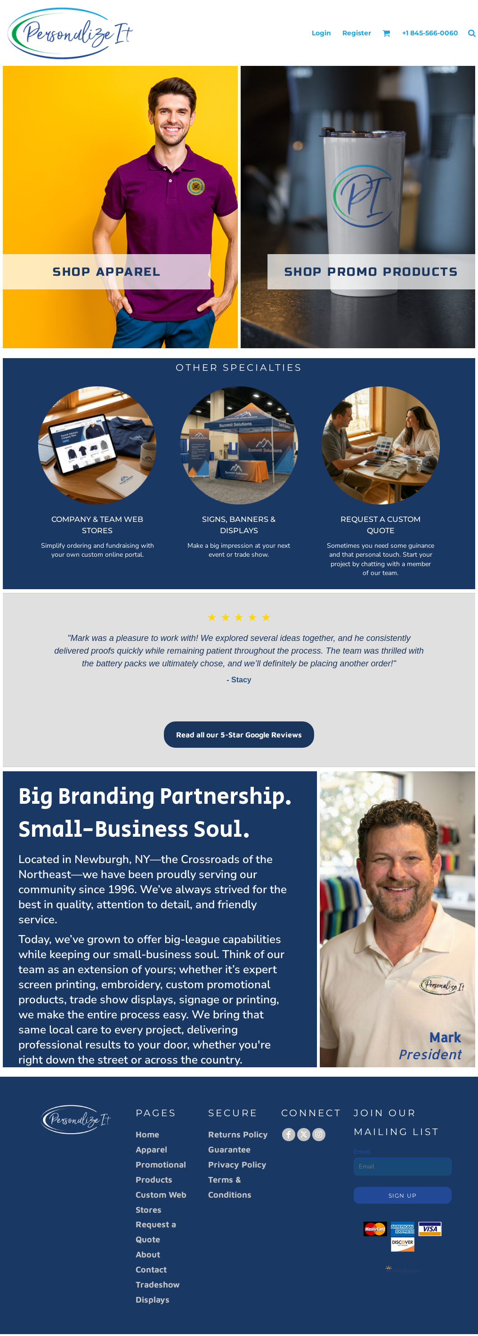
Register (356, 33)
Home (147, 1134)
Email (362, 1151)
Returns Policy (238, 1134)
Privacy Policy (237, 1164)
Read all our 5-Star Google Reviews (239, 734)
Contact (151, 1269)
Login (321, 33)
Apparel (151, 1149)
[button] (386, 33)
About (148, 1254)
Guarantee (229, 1149)
